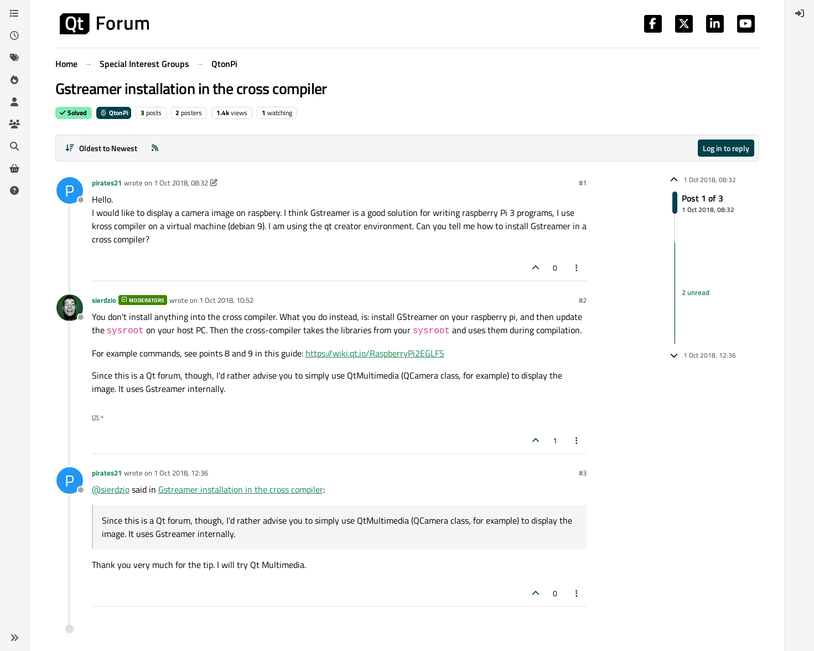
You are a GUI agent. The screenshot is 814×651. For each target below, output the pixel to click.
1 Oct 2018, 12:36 (181, 472)
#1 (583, 182)
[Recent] (14, 35)
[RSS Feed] (155, 148)
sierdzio (104, 300)
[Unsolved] (14, 190)
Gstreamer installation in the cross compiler (240, 489)
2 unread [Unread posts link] (695, 292)
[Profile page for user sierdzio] (69, 307)
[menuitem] (800, 13)
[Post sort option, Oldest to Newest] (101, 148)
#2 (583, 300)
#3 (583, 472)
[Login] (800, 13)
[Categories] (14, 13)
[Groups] (14, 124)
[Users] (14, 102)
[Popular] (14, 80)
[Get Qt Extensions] (14, 168)
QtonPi (113, 112)
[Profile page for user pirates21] (69, 190)
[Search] (14, 146)
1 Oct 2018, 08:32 (181, 182)
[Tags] (14, 57)
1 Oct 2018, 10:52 (226, 300)
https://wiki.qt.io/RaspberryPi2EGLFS (374, 353)
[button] (14, 638)
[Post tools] (577, 267)
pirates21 (107, 182)
